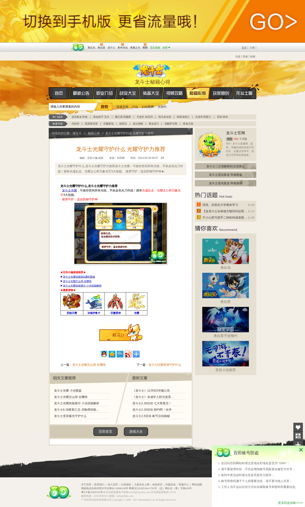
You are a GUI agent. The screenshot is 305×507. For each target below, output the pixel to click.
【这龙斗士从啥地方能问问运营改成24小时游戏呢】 (224, 211)
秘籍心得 (198, 93)
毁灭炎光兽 (164, 116)
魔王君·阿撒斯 (123, 116)
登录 (244, 47)
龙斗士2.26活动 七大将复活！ (152, 403)
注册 (252, 47)
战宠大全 (128, 93)
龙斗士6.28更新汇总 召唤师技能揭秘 (77, 409)
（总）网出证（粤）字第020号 (174, 488)
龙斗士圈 (244, 89)
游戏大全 (136, 431)
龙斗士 (152, 69)
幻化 (135, 106)
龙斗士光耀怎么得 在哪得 (77, 281)
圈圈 (229, 139)
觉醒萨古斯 (171, 123)
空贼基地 (108, 123)
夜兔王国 (188, 123)
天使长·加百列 (144, 116)
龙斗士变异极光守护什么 (70, 416)
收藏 (252, 56)
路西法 (123, 123)
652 (236, 138)
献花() (118, 335)
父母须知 (126, 484)
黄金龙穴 (154, 123)
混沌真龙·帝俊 (79, 116)
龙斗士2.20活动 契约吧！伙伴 (152, 409)
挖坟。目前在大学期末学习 (220, 204)
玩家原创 (221, 93)
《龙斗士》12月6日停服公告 (151, 390)
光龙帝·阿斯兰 (203, 116)
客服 (245, 56)
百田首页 (105, 431)
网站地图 (197, 484)
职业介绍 (105, 93)
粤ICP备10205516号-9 (93, 492)
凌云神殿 (138, 123)
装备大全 (151, 93)
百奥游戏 (59, 45)
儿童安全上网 (141, 484)
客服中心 (184, 484)
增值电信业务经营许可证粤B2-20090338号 (104, 488)
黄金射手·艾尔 (101, 116)
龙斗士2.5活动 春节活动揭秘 (151, 416)
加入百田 (113, 484)
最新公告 (81, 93)
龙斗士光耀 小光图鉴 (68, 390)
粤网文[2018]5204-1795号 (143, 488)
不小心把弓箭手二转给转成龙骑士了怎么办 (224, 217)
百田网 (78, 47)
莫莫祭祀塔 (91, 123)
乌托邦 (75, 123)
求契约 (162, 106)
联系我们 (99, 484)
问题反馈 (170, 484)
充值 (237, 56)
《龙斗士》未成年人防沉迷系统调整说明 (154, 397)
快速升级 (122, 106)
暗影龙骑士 (183, 116)
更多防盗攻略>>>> (290, 502)
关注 (298, 436)
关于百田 (86, 484)
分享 (298, 445)
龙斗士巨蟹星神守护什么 (164, 364)
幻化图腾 (148, 106)
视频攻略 (174, 93)
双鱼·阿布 (222, 116)
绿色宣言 (157, 484)
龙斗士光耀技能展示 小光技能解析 (76, 403)
